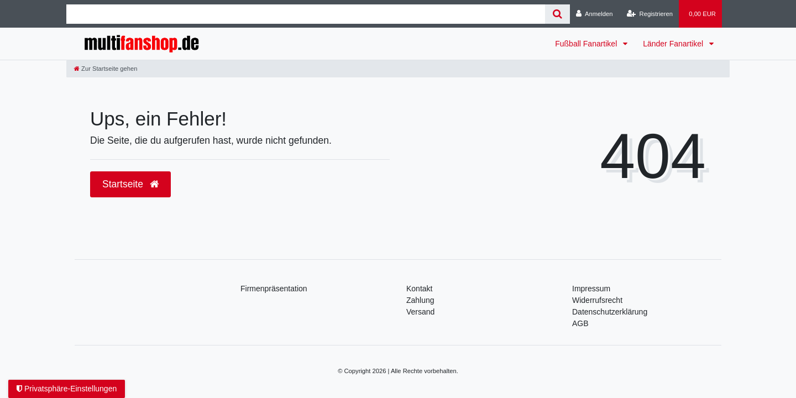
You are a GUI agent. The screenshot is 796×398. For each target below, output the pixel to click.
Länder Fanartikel (674, 43)
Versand (420, 311)
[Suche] (557, 14)
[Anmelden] (594, 14)
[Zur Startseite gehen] (105, 68)
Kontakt (419, 288)
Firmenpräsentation (273, 288)
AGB (580, 323)
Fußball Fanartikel (587, 43)
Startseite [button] (130, 184)
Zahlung (420, 300)
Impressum (591, 288)
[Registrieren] (650, 14)
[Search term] (305, 14)
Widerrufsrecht (597, 300)
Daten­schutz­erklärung (609, 311)
